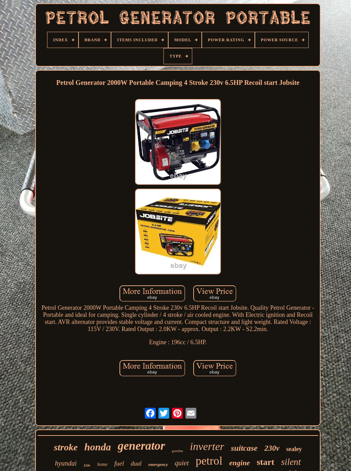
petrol (209, 460)
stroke (66, 447)
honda (97, 446)
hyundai (65, 463)
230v (272, 448)
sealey (294, 449)
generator (141, 445)
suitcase (244, 448)
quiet (182, 463)
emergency (158, 464)
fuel (119, 463)
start (265, 462)
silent (291, 462)
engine (239, 462)
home (102, 464)
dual (136, 463)
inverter (207, 446)
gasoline (177, 451)
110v (87, 465)
